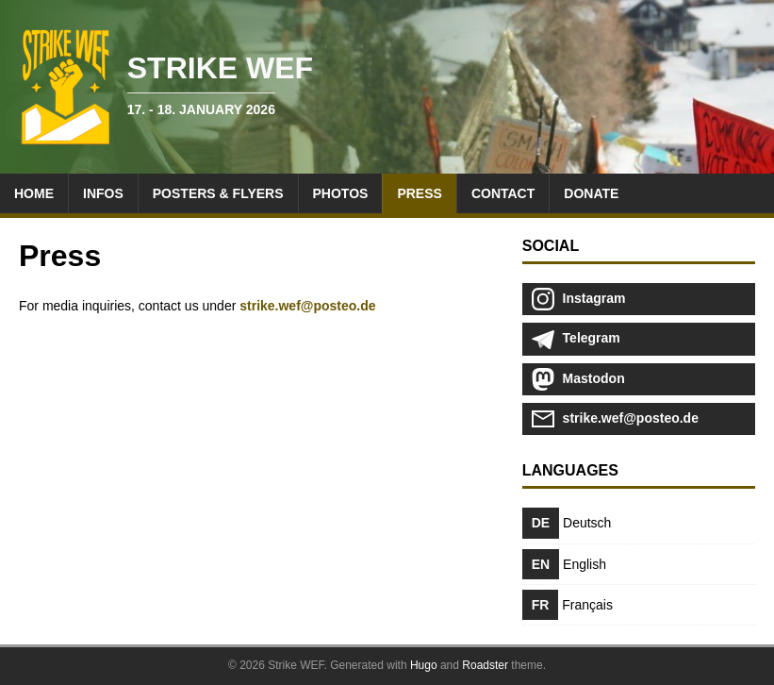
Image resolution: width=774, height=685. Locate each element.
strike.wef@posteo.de (307, 305)
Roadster (485, 665)
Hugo (423, 665)
